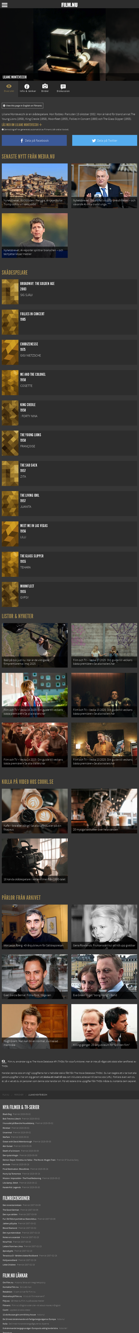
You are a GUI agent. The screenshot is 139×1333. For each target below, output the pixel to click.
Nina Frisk (7, 1226)
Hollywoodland (10, 1244)
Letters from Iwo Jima (13, 1230)
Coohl (5, 1294)
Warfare (6, 1121)
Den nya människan (12, 1217)
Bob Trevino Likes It (12, 1103)
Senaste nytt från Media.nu (28, 156)
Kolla (5, 1308)
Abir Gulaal (7, 1130)
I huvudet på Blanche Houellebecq (18, 1108)
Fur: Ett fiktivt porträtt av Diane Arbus (19, 1203)
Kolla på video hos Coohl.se (28, 774)
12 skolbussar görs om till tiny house (19, 1299)
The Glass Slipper (113, 119)
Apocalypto (8, 1235)
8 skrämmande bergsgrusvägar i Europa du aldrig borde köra (30, 1312)
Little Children (9, 1249)
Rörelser (6, 1112)
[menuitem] (6, 1079)
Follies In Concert (79, 119)
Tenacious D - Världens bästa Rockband (20, 1240)
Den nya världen (10, 1199)
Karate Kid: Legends (12, 1171)
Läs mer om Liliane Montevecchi (22, 125)
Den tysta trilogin (10, 1139)
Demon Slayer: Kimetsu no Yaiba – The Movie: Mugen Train (29, 1144)
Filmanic (6, 1290)
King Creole (32, 119)
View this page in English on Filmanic (22, 105)
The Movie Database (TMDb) (88, 1057)
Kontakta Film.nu (11, 1271)
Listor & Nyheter (17, 613)
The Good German (11, 1194)
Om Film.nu (8, 1267)
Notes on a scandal (11, 1221)
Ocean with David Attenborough (17, 1126)
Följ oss (6, 1285)
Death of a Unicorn (11, 1135)
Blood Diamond (10, 1212)
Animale (6, 1149)
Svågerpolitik (9, 1326)
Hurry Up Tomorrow (12, 1158)
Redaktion (7, 1276)
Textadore (7, 1317)
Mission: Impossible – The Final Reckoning (22, 1162)
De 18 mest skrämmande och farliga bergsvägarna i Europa (29, 1303)
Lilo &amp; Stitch (10, 1167)
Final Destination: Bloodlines (16, 1153)
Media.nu (7, 1322)
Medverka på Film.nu (12, 1280)
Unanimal (7, 1117)
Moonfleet (54, 119)
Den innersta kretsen (12, 1189)
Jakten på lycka (10, 1208)
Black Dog (7, 1098)
